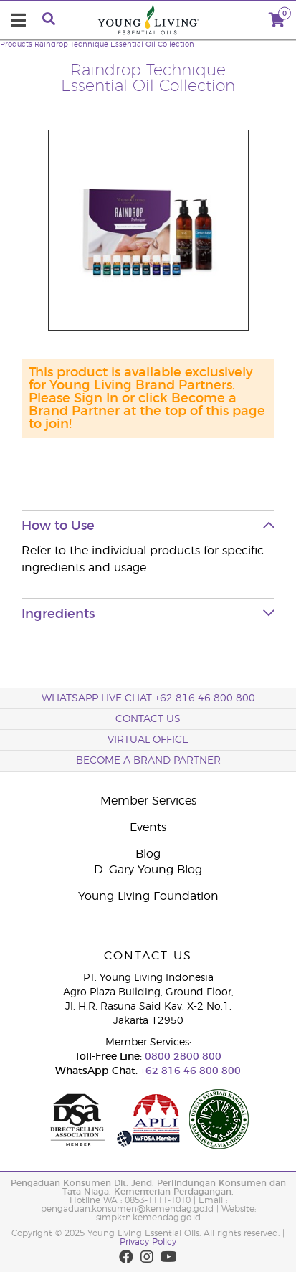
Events (148, 827)
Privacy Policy (148, 1242)
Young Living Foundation (148, 896)
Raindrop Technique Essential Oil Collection (114, 44)
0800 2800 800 (181, 1057)
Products (16, 44)
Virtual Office (148, 740)
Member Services (148, 801)
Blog (148, 854)
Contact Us (148, 719)
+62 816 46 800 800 (189, 1071)
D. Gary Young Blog (148, 869)
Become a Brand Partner (148, 761)
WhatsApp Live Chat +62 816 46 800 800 (148, 698)
